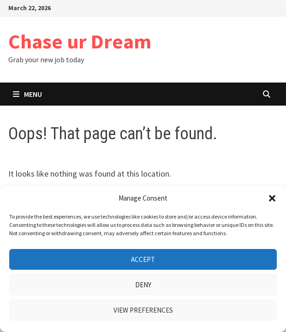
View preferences (143, 310)
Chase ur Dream (79, 41)
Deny (143, 284)
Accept (143, 259)
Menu (27, 94)
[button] (272, 198)
